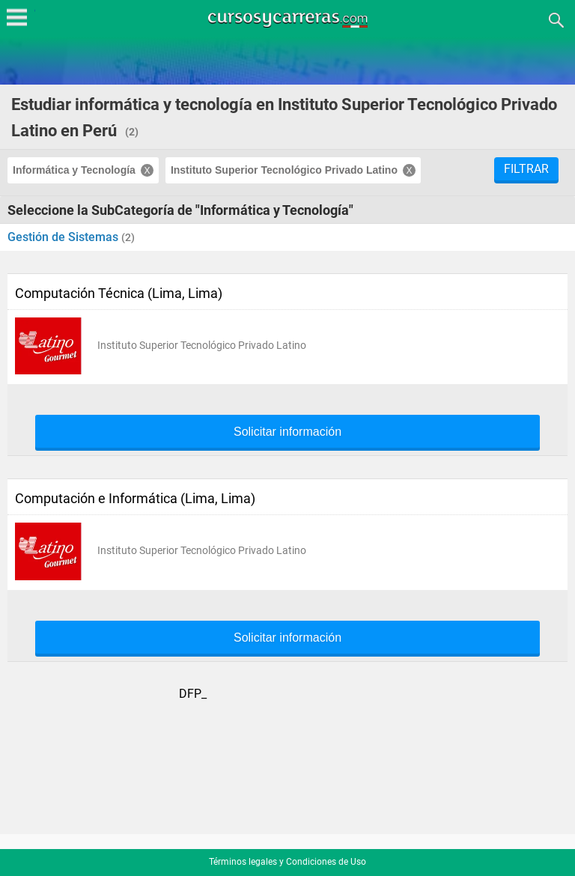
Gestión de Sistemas (64, 237)
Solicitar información (287, 432)
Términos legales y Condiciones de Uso (287, 862)
